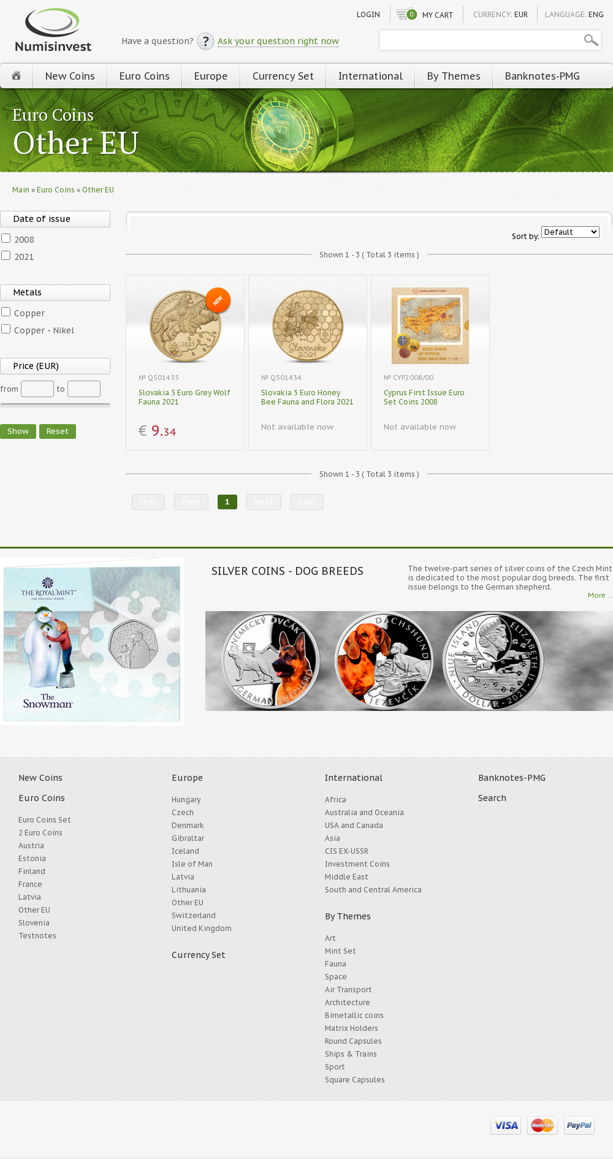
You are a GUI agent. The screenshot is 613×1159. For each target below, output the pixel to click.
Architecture (347, 1002)
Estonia (32, 858)
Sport (335, 1066)
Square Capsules (355, 1079)
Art (330, 938)
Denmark (188, 825)
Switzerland (194, 915)
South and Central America (373, 889)
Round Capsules (353, 1041)
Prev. (191, 501)
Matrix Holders (351, 1028)
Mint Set (340, 951)
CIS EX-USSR (346, 851)
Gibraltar (188, 838)
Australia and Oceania (364, 812)
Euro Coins (145, 76)
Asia (332, 838)
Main (20, 189)
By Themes (454, 76)
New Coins (70, 76)
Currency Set (283, 76)
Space (336, 976)
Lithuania (189, 889)
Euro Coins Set (44, 819)
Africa (335, 799)
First (148, 501)
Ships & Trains (351, 1053)
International (370, 76)
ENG (596, 14)
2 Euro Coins (40, 832)
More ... (600, 595)
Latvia (29, 897)
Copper (29, 313)
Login (368, 14)
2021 (24, 256)
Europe (211, 76)
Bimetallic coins (354, 1015)
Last (307, 501)
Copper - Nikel (44, 330)
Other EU (75, 144)
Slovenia (34, 922)
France (30, 884)
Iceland (185, 851)
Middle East (346, 876)
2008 (24, 239)
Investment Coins (357, 863)
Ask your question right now (278, 41)
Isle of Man (192, 863)
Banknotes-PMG (542, 76)
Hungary (186, 799)
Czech (183, 812)
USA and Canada (354, 825)
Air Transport (348, 989)
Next (263, 501)
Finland (31, 871)
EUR (521, 14)
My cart (438, 15)
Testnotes (37, 935)
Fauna (335, 963)
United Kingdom (202, 928)
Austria (31, 845)
